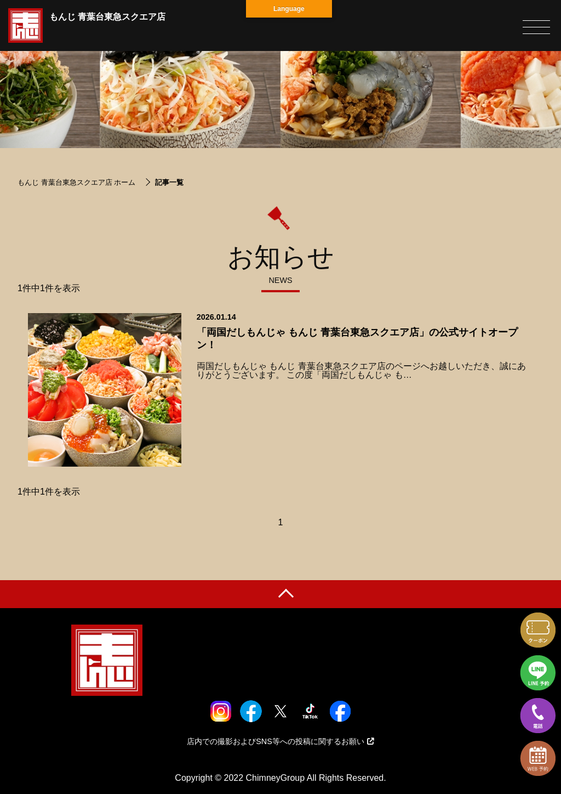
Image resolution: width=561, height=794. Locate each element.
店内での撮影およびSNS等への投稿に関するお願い (280, 741)
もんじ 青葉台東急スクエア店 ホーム (76, 182)
